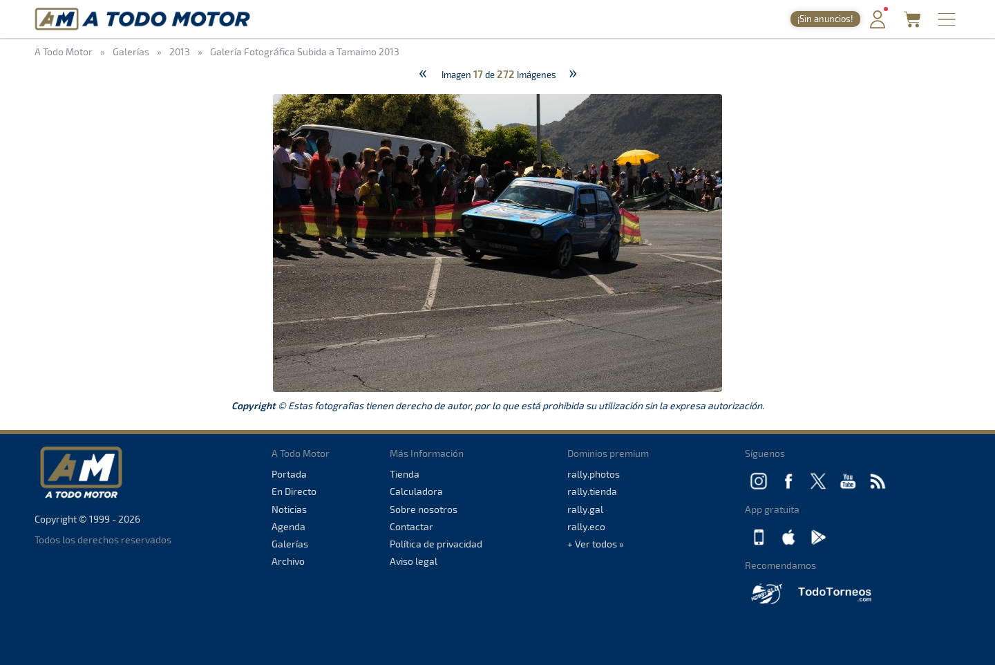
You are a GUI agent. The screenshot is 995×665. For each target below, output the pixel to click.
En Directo (294, 491)
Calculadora (416, 491)
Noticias (289, 509)
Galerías (290, 544)
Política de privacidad (436, 544)
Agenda (288, 526)
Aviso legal (413, 561)
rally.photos (593, 474)
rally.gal (585, 509)
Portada (289, 474)
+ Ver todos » (595, 544)
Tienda (404, 474)
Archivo (288, 561)
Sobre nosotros (423, 509)
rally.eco (586, 526)
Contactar (411, 526)
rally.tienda (592, 491)
